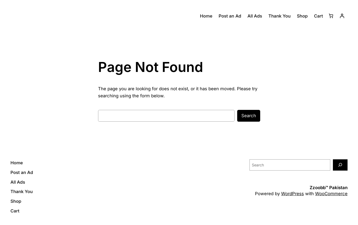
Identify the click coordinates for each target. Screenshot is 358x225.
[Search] (340, 165)
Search (248, 115)
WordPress (292, 193)
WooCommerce (331, 193)
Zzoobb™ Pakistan (329, 187)
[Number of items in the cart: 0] (331, 15)
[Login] (342, 15)
